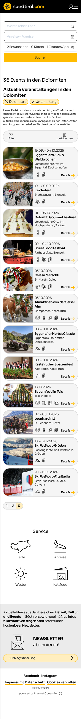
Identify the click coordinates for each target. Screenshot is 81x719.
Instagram (49, 676)
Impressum (13, 682)
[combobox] (40, 25)
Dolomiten (17, 102)
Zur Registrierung (43, 658)
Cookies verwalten (61, 682)
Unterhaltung (46, 102)
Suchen (40, 57)
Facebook (31, 676)
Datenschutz (35, 682)
